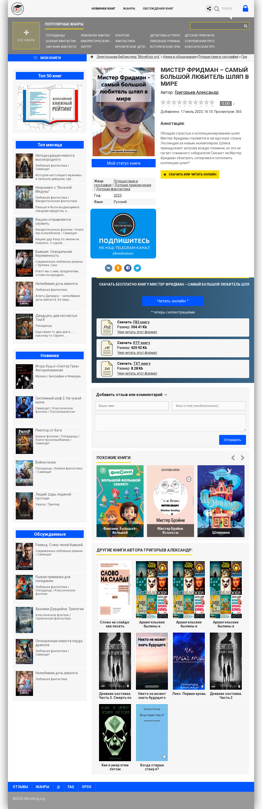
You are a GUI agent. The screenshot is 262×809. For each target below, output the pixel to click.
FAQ (71, 787)
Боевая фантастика (62, 41)
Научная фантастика (63, 47)
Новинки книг (103, 8)
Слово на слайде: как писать (115, 624)
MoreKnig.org (45, 8)
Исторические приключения (172, 47)
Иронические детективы (135, 47)
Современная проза (201, 41)
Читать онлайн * (172, 301)
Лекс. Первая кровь (189, 694)
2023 (118, 195)
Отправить (232, 440)
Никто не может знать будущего (152, 696)
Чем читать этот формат (137, 332)
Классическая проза (202, 47)
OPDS (86, 787)
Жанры (129, 8)
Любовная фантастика (99, 35)
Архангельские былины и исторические (152, 624)
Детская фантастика (113, 189)
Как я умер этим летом (115, 767)
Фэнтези (122, 35)
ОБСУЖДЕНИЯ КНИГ (158, 8)
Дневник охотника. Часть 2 (226, 696)
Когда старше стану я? (152, 767)
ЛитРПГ (86, 47)
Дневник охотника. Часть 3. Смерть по (115, 696)
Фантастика (125, 41)
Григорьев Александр (197, 92)
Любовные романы (165, 41)
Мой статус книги (123, 163)
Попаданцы (55, 35)
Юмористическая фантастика (105, 41)
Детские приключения (202, 35)
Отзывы (20, 787)
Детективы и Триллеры (168, 35)
